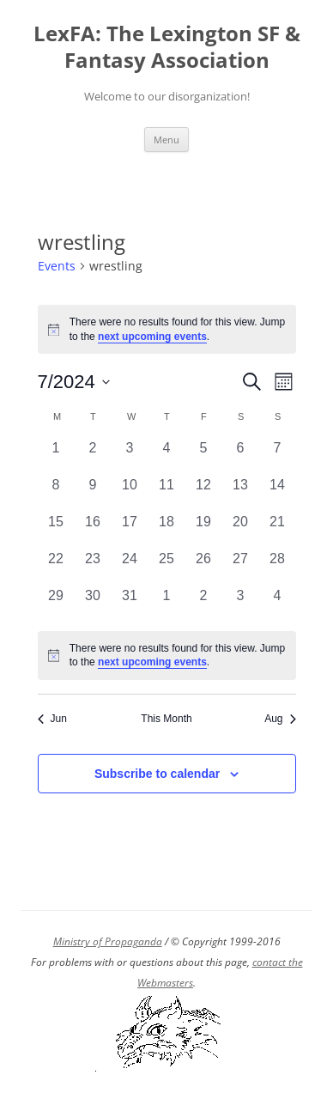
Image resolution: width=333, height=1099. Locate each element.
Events (57, 266)
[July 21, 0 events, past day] (277, 530)
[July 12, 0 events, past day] (203, 493)
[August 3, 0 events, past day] (240, 604)
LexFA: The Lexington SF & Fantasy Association (166, 47)
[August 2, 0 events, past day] (203, 604)
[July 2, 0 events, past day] (93, 456)
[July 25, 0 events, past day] (166, 567)
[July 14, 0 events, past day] (277, 493)
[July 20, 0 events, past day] (240, 530)
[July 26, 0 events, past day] (203, 567)
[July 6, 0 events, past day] (240, 456)
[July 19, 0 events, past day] (203, 530)
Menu (166, 139)
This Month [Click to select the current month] (166, 719)
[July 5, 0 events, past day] (203, 456)
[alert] (167, 655)
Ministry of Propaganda (107, 941)
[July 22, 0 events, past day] (56, 567)
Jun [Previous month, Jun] (52, 719)
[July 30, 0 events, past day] (93, 604)
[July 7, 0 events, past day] (277, 456)
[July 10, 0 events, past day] (130, 493)
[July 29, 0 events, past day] (56, 604)
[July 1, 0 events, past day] (56, 456)
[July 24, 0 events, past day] (130, 567)
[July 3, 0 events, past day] (130, 456)
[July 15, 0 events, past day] (56, 530)
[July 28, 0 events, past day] (277, 567)
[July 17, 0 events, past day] (130, 530)
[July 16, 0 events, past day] (93, 530)
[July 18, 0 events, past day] (166, 530)
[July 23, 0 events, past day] (93, 567)
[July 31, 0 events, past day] (130, 604)
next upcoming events (152, 337)
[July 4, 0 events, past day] (166, 456)
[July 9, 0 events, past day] (93, 493)
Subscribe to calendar (157, 773)
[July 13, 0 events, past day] (240, 493)
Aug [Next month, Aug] (279, 719)
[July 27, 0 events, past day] (240, 567)
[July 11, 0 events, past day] (166, 493)
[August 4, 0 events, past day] (277, 604)
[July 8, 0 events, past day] (56, 493)
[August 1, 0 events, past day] (166, 604)
